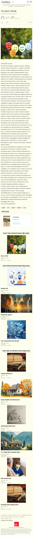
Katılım (14, 515)
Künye (10, 518)
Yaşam (7, 18)
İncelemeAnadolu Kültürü (5, 455)
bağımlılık (19, 207)
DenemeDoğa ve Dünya (5, 317)
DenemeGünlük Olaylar (5, 343)
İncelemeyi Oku (16, 223)
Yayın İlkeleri (15, 517)
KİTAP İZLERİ (5, 211)
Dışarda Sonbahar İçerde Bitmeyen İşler (10, 399)
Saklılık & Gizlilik (8, 517)
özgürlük (13, 207)
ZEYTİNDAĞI (16, 217)
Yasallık (2, 517)
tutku (8, 207)
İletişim (18, 515)
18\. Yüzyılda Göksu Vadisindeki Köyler (10, 452)
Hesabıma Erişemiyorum (26, 515)
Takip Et (12, 17)
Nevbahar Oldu (4, 288)
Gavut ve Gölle (4, 256)
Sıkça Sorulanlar (4, 518)
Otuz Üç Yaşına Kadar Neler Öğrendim (10, 341)
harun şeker (8, 17)
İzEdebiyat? (22, 517)
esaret (24, 207)
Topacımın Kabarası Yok (6, 373)
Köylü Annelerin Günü (6, 478)
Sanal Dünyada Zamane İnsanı (8, 426)
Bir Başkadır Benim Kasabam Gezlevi (9, 504)
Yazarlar (10, 515)
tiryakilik (3, 207)
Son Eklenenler (4, 515)
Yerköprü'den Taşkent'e (6, 315)
